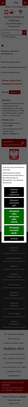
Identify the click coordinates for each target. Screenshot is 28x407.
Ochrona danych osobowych (14, 192)
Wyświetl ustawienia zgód (14, 203)
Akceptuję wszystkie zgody (14, 230)
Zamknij (14, 238)
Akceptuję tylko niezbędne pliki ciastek (14, 216)
